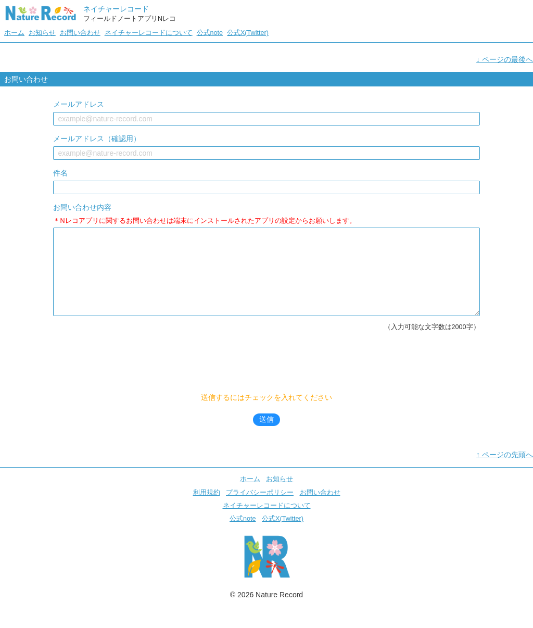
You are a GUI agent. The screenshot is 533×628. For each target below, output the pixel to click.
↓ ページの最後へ (504, 59)
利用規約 (206, 508)
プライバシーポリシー (260, 508)
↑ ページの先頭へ (504, 470)
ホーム (14, 32)
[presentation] (267, 380)
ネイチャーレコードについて (149, 32)
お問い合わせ (80, 32)
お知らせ (42, 32)
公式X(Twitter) (248, 32)
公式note (210, 32)
